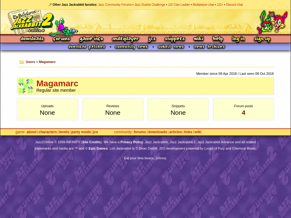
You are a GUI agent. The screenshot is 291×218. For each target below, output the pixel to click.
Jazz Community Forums (115, 4)
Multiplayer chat (203, 4)
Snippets (175, 39)
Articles (175, 132)
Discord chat (234, 4)
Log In (239, 39)
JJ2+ (220, 4)
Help (218, 39)
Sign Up (262, 39)
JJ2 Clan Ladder (179, 4)
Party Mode (81, 132)
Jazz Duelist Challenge (149, 4)
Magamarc (47, 62)
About (31, 132)
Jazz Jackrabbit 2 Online (145, 22)
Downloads (32, 39)
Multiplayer (126, 39)
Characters (47, 132)
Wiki (198, 39)
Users (30, 62)
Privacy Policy (131, 142)
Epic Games (98, 148)
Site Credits (91, 142)
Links (188, 132)
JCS (152, 39)
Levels (64, 132)
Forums (62, 39)
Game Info (91, 39)
